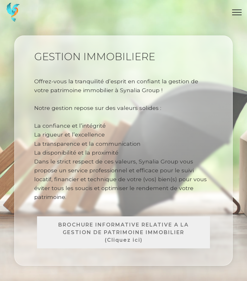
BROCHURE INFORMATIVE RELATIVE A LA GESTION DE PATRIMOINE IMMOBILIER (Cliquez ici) (123, 232)
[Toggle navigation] (237, 12)
